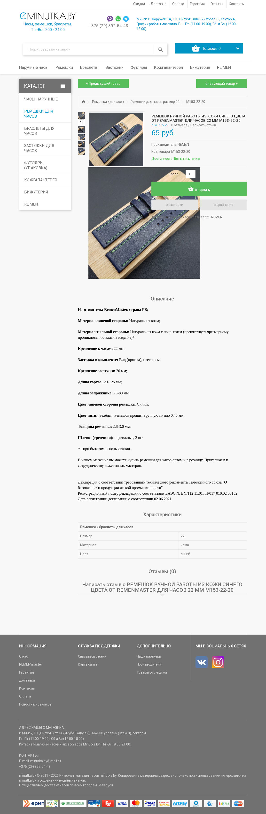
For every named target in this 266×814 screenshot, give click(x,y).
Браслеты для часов (39, 133)
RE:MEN (224, 69)
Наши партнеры (149, 658)
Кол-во (173, 175)
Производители (149, 666)
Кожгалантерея (40, 182)
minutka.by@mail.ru (45, 763)
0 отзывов (179, 127)
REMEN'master (30, 666)
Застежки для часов (39, 150)
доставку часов (56, 787)
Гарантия (26, 674)
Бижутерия (36, 194)
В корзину (199, 190)
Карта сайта (87, 666)
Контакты (27, 690)
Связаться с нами (92, 658)
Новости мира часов (35, 706)
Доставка (27, 682)
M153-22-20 (195, 104)
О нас (23, 658)
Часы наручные (41, 101)
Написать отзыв (203, 127)
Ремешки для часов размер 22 (155, 104)
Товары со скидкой (152, 674)
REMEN (183, 146)
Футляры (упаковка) (35, 167)
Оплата (25, 698)
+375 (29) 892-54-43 (108, 25)
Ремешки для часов (38, 116)
